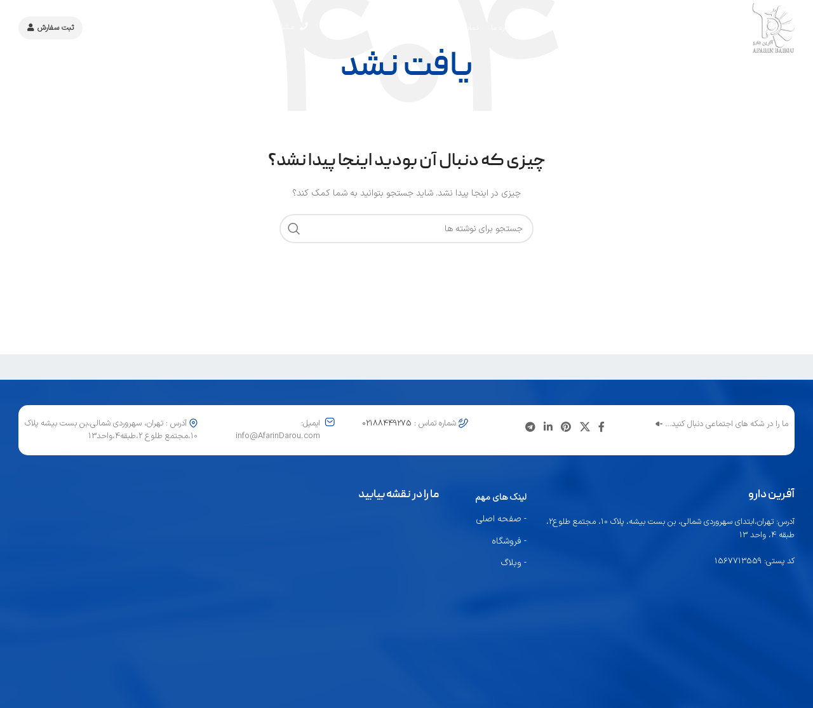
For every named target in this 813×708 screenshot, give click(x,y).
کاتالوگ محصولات (131, 28)
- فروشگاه (509, 541)
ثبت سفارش (50, 28)
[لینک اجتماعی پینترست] (566, 428)
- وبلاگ (514, 563)
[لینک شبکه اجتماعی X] (584, 428)
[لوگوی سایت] (738, 28)
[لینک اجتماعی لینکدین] (547, 428)
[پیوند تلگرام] (530, 428)
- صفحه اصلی (501, 519)
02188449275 (206, 28)
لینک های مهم (501, 497)
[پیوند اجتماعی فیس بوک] (601, 428)
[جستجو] (406, 228)
